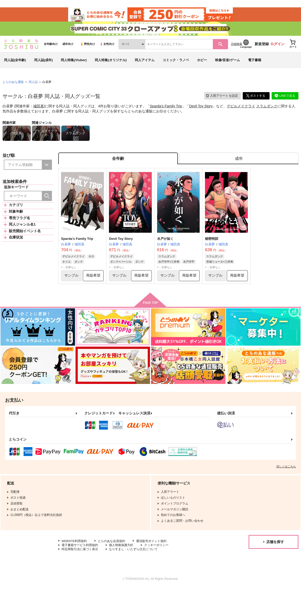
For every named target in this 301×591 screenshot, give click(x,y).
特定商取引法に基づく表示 (80, 552)
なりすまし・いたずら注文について (133, 552)
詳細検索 (236, 45)
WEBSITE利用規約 (74, 544)
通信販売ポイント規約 (152, 544)
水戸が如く (165, 241)
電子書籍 (254, 62)
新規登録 (262, 46)
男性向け (87, 46)
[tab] (238, 161)
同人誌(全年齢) (15, 62)
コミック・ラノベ (176, 62)
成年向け (67, 45)
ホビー (202, 62)
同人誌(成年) (43, 62)
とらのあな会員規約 (112, 544)
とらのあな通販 (13, 84)
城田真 (38, 108)
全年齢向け (51, 45)
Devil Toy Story (201, 108)
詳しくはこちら (286, 469)
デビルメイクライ (241, 108)
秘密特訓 (211, 241)
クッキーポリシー (156, 548)
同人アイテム (145, 62)
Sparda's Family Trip (166, 108)
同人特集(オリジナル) (111, 62)
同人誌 (33, 84)
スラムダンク (266, 108)
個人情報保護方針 (121, 548)
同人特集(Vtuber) (74, 62)
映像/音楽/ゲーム (227, 62)
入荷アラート (221, 97)
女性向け (107, 46)
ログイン (277, 46)
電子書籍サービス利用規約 (80, 548)
